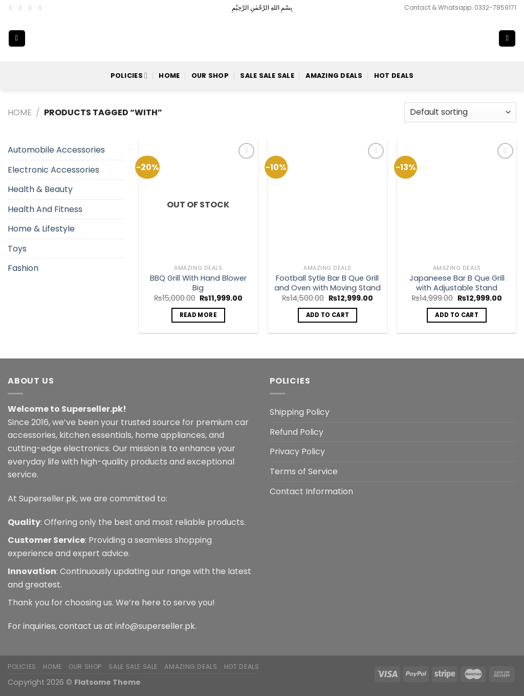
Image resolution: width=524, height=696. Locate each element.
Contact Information (311, 491)
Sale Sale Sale (267, 75)
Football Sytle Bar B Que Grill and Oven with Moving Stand (327, 282)
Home (169, 75)
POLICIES (129, 75)
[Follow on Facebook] (13, 7)
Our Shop (210, 75)
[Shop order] (460, 112)
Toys (17, 249)
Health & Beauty (40, 189)
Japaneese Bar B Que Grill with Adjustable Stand (457, 282)
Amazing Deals (333, 75)
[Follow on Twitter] (32, 7)
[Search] (474, 38)
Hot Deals (393, 75)
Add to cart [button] (328, 315)
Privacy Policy (297, 451)
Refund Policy (296, 432)
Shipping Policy (300, 412)
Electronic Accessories (53, 170)
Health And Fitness (45, 209)
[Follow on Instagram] (22, 7)
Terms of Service (304, 471)
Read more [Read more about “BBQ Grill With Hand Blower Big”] (198, 315)
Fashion (23, 268)
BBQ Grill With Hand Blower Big (198, 282)
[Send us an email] (42, 7)
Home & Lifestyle (41, 229)
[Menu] (17, 38)
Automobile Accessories (56, 150)
